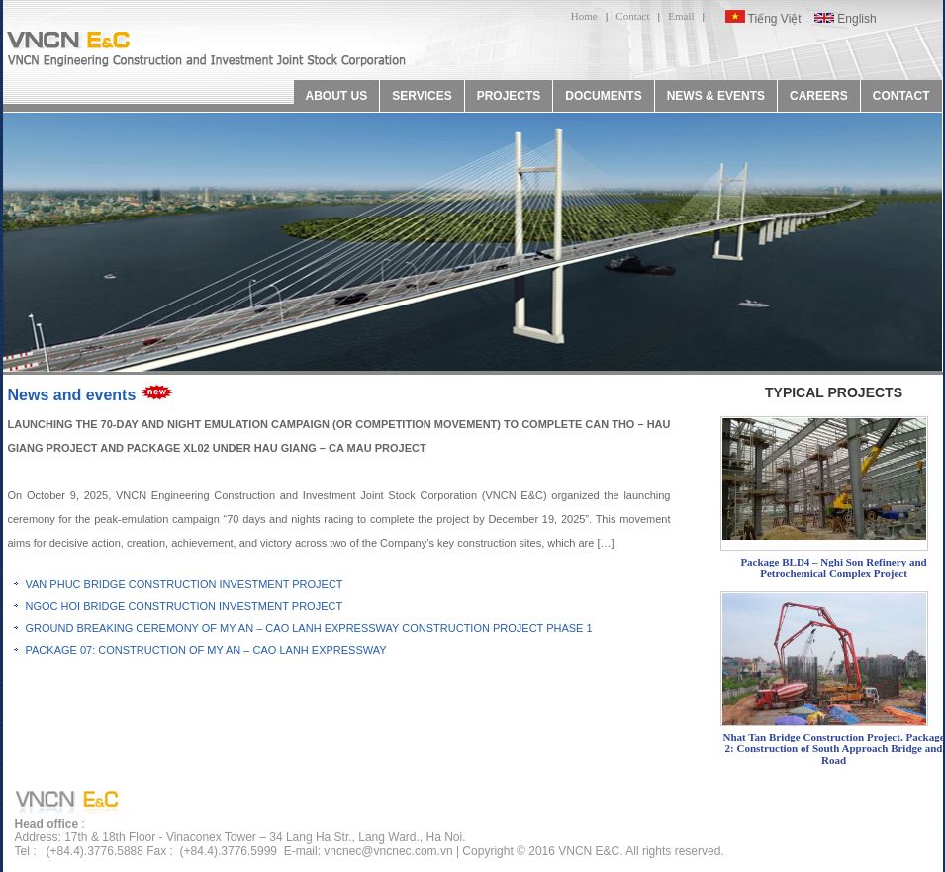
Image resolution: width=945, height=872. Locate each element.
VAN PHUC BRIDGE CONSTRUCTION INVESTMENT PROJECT (184, 584)
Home (584, 16)
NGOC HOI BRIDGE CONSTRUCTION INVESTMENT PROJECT (184, 606)
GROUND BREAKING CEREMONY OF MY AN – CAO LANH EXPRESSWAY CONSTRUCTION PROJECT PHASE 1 (309, 628)
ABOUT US (337, 96)
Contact (632, 16)
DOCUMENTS (603, 96)
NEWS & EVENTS (716, 96)
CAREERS (819, 96)
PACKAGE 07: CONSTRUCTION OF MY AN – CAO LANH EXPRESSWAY (206, 649)
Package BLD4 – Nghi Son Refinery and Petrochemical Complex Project (833, 567)
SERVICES (421, 96)
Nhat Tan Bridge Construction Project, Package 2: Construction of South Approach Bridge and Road (833, 748)
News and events (72, 395)
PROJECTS (509, 96)
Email (681, 16)
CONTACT (901, 96)
